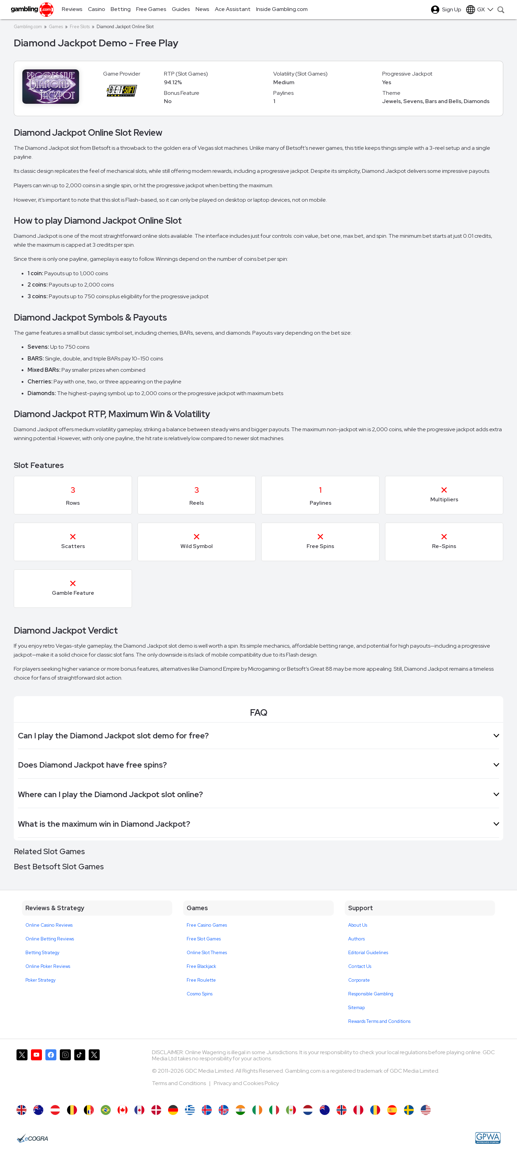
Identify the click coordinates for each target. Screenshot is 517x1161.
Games (56, 27)
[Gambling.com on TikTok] (79, 1073)
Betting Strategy (42, 953)
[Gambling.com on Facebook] (50, 1073)
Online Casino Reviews (49, 925)
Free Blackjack (201, 966)
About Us (357, 925)
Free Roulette (201, 980)
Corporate (359, 980)
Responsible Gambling (370, 994)
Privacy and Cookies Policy (246, 1083)
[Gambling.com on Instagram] (65, 1073)
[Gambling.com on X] (22, 1073)
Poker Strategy (40, 980)
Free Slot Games (204, 939)
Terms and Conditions (179, 1083)
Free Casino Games (207, 925)
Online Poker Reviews (47, 966)
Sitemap (356, 1008)
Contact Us (359, 966)
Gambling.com (28, 27)
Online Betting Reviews (49, 939)
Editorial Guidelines (368, 953)
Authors (356, 939)
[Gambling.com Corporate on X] (94, 1073)
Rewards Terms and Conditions (379, 1021)
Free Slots (80, 27)
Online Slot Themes (207, 953)
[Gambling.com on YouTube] (36, 1073)
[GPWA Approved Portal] (487, 1138)
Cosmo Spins (199, 994)
